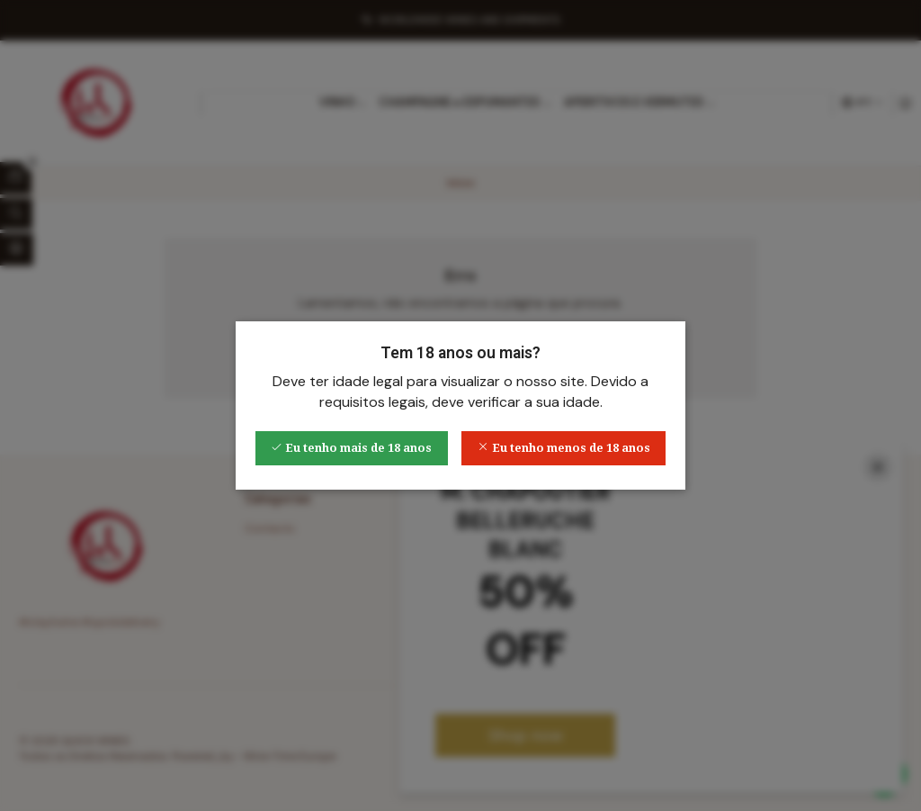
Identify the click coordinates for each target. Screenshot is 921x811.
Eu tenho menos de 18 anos (564, 448)
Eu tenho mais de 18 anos (351, 448)
